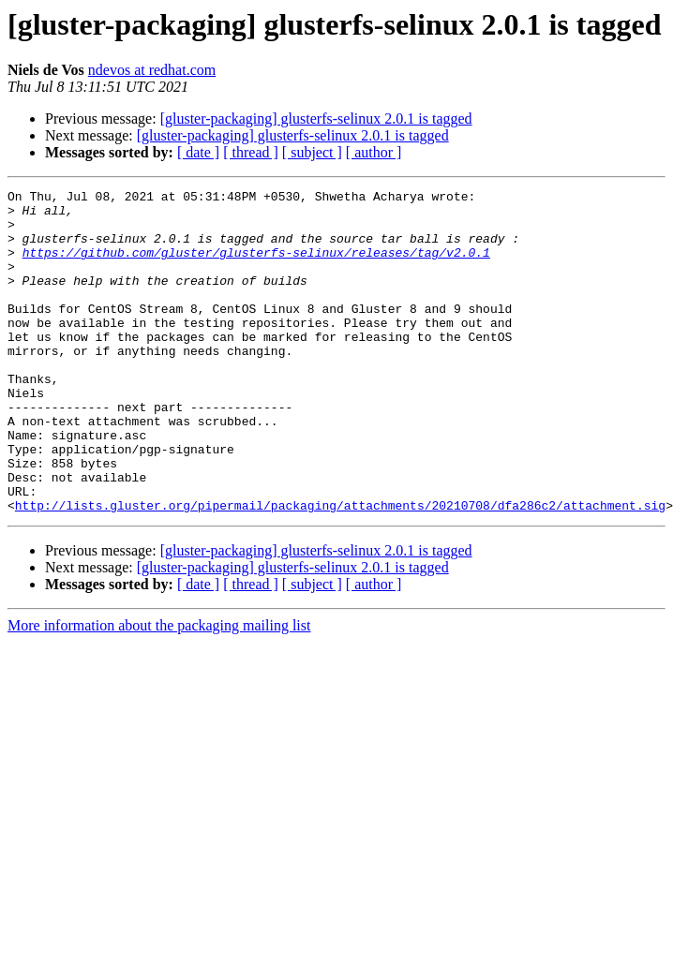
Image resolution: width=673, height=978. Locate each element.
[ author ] (374, 152)
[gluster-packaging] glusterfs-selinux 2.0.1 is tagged (316, 118)
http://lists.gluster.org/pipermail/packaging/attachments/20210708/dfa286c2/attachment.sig (340, 569)
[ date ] (198, 152)
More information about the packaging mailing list (158, 690)
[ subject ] (312, 152)
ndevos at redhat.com (152, 70)
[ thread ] (250, 152)
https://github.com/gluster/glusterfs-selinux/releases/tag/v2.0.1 (256, 266)
